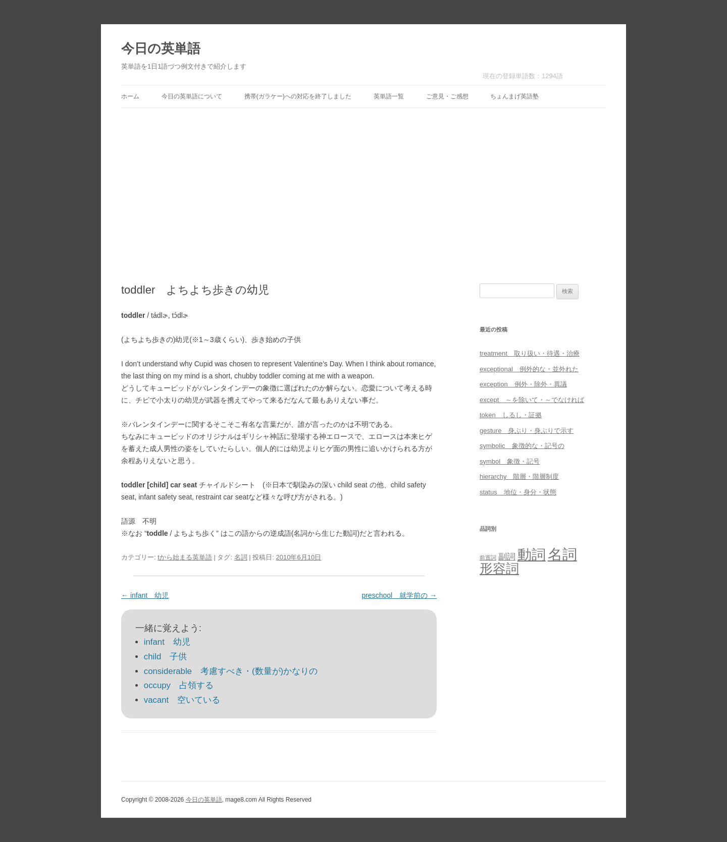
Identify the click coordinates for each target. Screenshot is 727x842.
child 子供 (165, 656)
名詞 (240, 557)
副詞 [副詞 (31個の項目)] (506, 556)
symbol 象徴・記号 (510, 461)
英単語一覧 (389, 96)
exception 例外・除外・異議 (523, 384)
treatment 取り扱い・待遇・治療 (530, 353)
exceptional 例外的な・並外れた (529, 369)
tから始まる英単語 (185, 557)
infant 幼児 (145, 595)
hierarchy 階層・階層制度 (519, 476)
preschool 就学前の (399, 595)
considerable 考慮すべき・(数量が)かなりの (231, 671)
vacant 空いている (182, 700)
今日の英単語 (160, 48)
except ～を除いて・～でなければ (532, 400)
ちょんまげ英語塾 (514, 96)
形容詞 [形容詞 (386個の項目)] (499, 568)
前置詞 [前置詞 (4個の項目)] (488, 557)
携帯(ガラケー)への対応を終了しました (297, 96)
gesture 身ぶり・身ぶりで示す (527, 430)
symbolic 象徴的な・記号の (522, 446)
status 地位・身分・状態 (518, 492)
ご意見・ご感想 (447, 96)
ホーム (130, 96)
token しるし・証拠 (511, 415)
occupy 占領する (179, 685)
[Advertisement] (363, 195)
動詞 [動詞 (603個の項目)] (531, 555)
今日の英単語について (192, 96)
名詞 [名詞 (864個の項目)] (562, 554)
